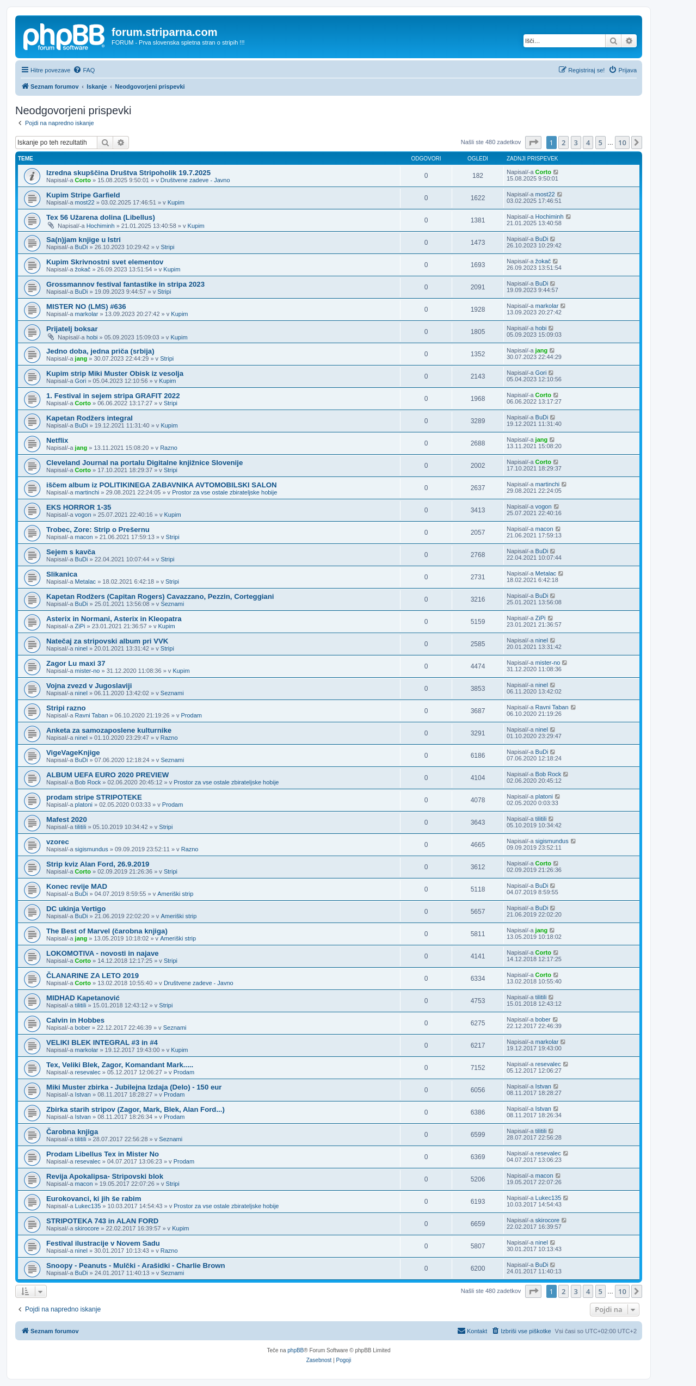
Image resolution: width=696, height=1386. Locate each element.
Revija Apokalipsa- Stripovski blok (104, 1176)
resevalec (88, 1072)
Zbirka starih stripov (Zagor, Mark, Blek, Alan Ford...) (135, 1109)
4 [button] (588, 142)
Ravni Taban (91, 715)
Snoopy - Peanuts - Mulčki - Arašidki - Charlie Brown (135, 1265)
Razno (168, 447)
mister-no (87, 670)
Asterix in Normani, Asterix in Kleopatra (114, 619)
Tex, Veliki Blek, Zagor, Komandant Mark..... (119, 1065)
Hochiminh (101, 225)
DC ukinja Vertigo (76, 909)
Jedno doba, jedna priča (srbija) (100, 351)
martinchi (87, 492)
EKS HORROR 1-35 (78, 507)
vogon (83, 514)
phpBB (295, 1350)
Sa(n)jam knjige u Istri (83, 240)
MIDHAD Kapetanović (83, 998)
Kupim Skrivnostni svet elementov (104, 262)
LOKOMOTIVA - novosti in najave (102, 953)
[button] (533, 142)
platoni (84, 804)
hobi (92, 337)
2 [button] (563, 142)
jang (81, 358)
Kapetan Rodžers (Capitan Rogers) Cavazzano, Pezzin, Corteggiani (160, 596)
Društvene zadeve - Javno (195, 180)
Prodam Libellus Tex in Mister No (102, 1154)
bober (82, 1027)
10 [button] (622, 142)
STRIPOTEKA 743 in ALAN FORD (102, 1221)
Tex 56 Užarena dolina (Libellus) (100, 217)
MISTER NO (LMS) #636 (86, 306)
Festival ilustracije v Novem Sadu (103, 1243)
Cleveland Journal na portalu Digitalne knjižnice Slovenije (144, 463)
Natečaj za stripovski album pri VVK (107, 641)
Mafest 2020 (66, 819)
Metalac (85, 581)
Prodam (191, 715)
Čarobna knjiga (72, 1132)
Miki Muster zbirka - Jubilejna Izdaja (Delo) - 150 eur (133, 1087)
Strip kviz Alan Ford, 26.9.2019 (97, 864)
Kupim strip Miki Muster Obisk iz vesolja (114, 373)
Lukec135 (88, 1206)
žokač (83, 269)
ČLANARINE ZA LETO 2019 (92, 976)
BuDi (81, 247)
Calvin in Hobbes (75, 1020)
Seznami (172, 604)
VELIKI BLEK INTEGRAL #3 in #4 (102, 1042)
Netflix (57, 440)
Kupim (176, 202)
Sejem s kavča (70, 552)
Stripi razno (66, 708)
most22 (85, 202)
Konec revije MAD (76, 886)
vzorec (57, 842)
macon (84, 537)
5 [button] (600, 142)
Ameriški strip (175, 893)
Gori (81, 381)
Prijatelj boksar (72, 329)
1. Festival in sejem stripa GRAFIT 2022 (113, 396)
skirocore (87, 1228)
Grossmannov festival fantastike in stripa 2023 (125, 284)
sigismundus (91, 849)
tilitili (81, 827)
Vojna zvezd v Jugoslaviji (89, 686)
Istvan (83, 1094)
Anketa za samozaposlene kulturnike (108, 730)
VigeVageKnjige (73, 752)
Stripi (167, 247)
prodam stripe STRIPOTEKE (94, 797)
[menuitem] (84, 70)
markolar (86, 314)
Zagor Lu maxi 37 (75, 663)
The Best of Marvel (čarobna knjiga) (107, 931)
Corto (83, 180)
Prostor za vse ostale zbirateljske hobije (224, 492)
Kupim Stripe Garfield (83, 195)
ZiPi (80, 626)
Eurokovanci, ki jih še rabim (93, 1199)
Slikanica (61, 574)
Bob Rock (88, 782)
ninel (81, 648)
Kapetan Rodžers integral (89, 418)
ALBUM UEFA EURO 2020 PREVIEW (107, 775)
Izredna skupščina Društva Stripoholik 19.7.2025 (128, 173)
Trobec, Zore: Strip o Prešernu (98, 529)
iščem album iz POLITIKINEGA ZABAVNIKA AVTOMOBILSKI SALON (161, 485)
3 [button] (576, 142)
